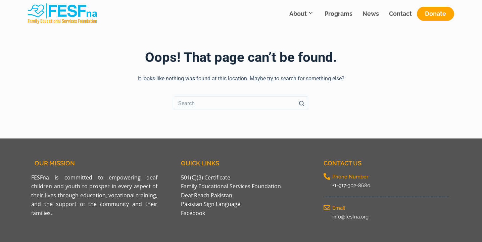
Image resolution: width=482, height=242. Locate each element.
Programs (338, 13)
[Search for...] (241, 103)
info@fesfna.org (350, 217)
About (300, 13)
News (371, 13)
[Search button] (301, 103)
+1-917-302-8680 (351, 186)
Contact (400, 13)
